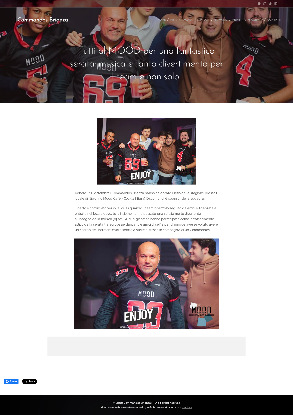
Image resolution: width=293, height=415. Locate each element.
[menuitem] (162, 19)
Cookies (187, 407)
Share (11, 381)
